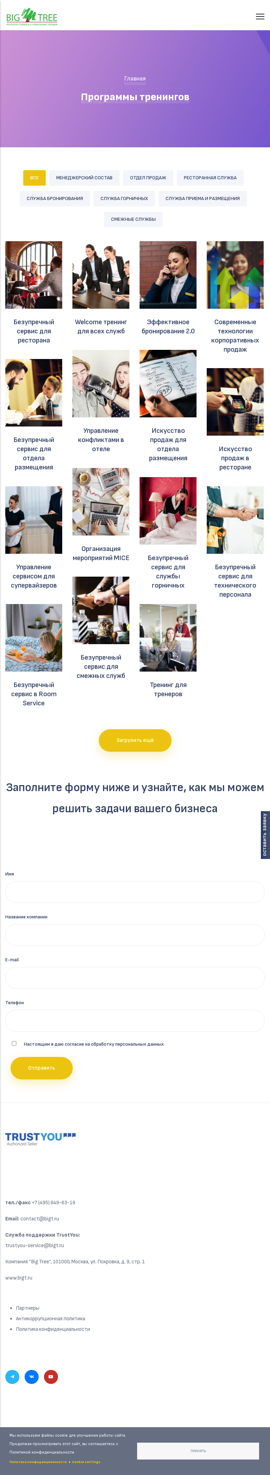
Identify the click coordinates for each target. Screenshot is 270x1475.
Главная (135, 78)
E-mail (12, 960)
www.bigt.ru (18, 1278)
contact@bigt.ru (39, 1219)
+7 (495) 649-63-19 (53, 1202)
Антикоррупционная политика (50, 1318)
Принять (198, 1451)
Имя (9, 874)
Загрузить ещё (135, 740)
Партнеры (27, 1308)
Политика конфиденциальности (53, 1329)
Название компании (26, 917)
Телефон (14, 1003)
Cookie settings (86, 1462)
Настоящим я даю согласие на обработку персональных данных (94, 1044)
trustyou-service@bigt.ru (34, 1245)
